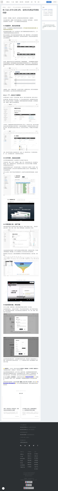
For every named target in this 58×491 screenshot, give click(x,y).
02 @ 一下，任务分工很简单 (48, 10)
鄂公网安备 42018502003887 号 (28, 474)
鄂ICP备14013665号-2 (28, 475)
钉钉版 (21, 462)
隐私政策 (29, 464)
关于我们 (36, 453)
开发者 (21, 460)
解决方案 (21, 1)
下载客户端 (22, 467)
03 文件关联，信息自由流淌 (48, 12)
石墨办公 (8, 1)
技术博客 (36, 462)
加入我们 (36, 468)
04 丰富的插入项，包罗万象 (48, 13)
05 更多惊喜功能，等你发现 (48, 15)
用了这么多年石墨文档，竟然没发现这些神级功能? (22, 7)
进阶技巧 (9, 7)
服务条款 (29, 462)
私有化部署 (27, 1)
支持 (39, 2)
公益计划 (36, 466)
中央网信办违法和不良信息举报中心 (26, 479)
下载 (35, 1)
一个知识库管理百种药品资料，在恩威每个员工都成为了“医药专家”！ (49, 26)
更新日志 (29, 458)
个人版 (12, 1)
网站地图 (29, 460)
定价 (32, 1)
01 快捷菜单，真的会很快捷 (48, 9)
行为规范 (29, 466)
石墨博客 (4, 7)
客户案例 (36, 458)
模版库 (17, 1)
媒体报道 (36, 464)
